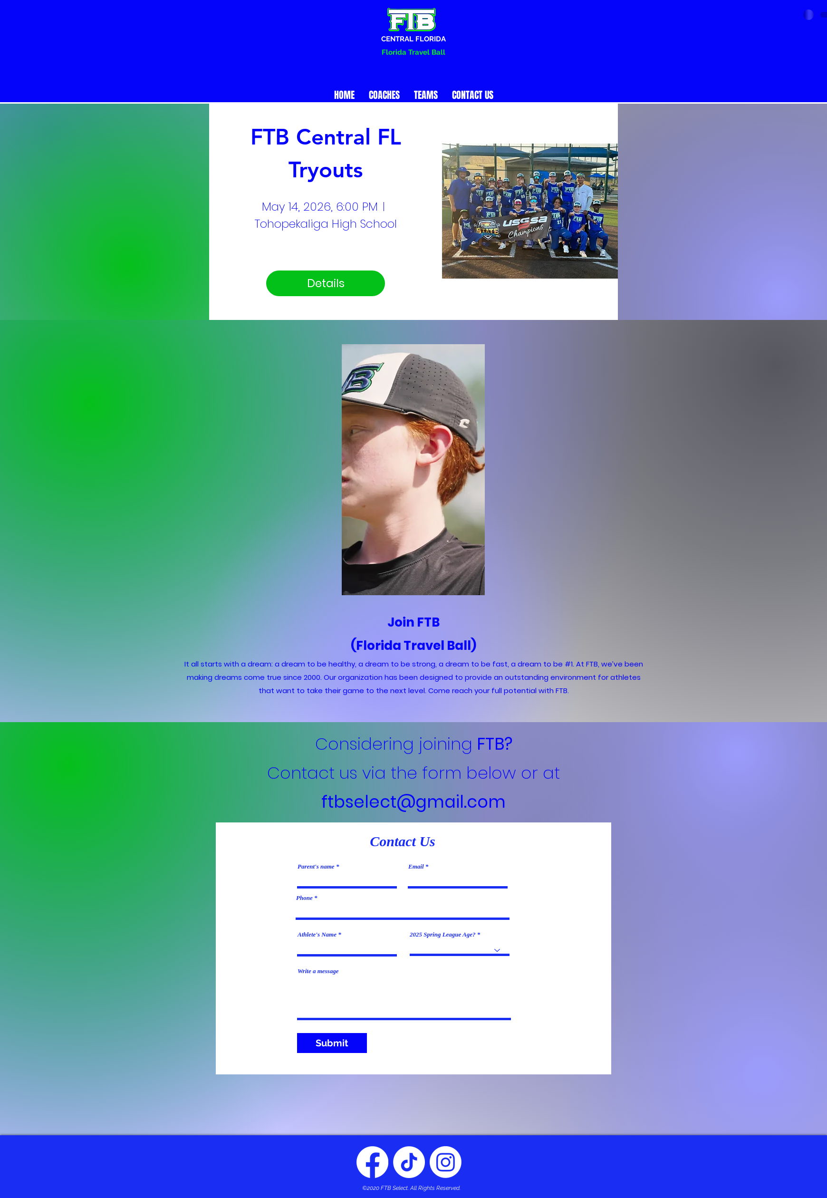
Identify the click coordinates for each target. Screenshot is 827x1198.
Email (416, 866)
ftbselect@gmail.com (413, 801)
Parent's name (316, 866)
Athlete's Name (317, 934)
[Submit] (332, 1043)
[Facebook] (372, 1162)
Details (326, 283)
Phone (304, 898)
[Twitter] (409, 1162)
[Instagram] (446, 1162)
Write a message (318, 971)
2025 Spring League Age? (443, 934)
